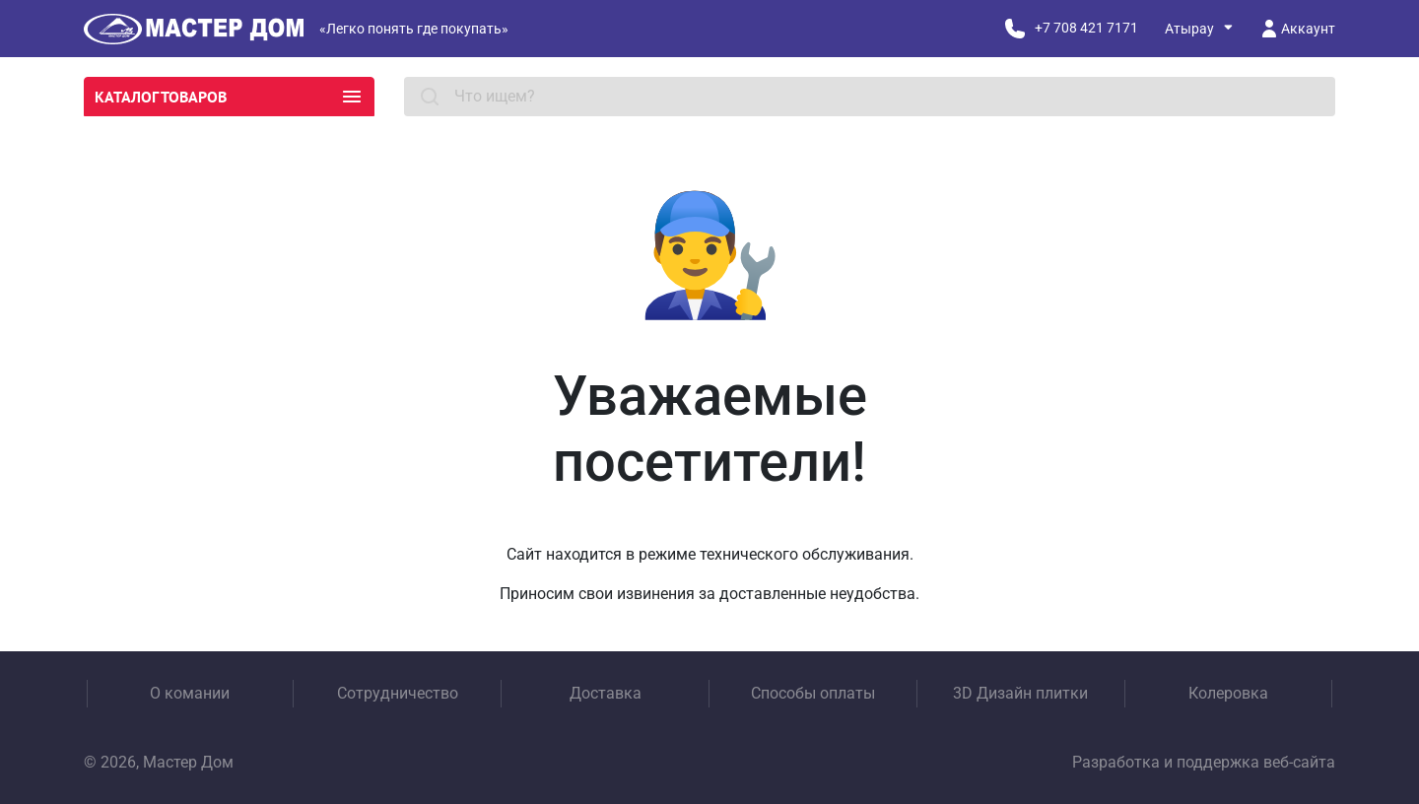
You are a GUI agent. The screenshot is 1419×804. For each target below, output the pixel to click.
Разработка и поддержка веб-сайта (1203, 762)
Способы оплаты (813, 693)
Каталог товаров (229, 96)
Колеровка (1228, 693)
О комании (190, 693)
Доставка (606, 693)
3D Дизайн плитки (1020, 693)
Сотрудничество (397, 693)
